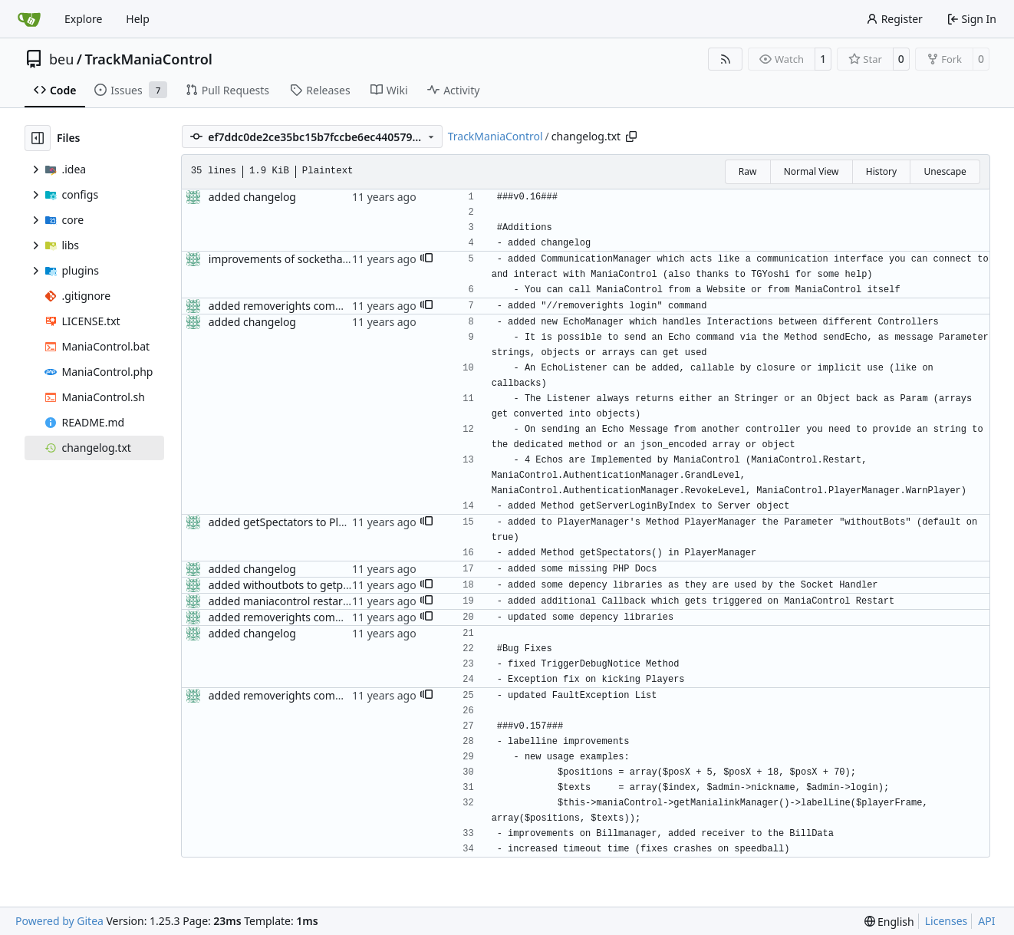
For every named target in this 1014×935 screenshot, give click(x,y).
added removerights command (286, 305)
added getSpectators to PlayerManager (308, 522)
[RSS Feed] (725, 59)
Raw (748, 171)
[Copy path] (631, 136)
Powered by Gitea (59, 921)
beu (61, 59)
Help (138, 19)
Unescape (944, 171)
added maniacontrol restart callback (299, 601)
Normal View (811, 171)
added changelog (252, 196)
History (881, 171)
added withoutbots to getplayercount (303, 585)
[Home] (29, 19)
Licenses (946, 921)
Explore (83, 19)
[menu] (889, 921)
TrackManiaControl (148, 59)
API (986, 921)
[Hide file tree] (38, 138)
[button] (426, 259)
